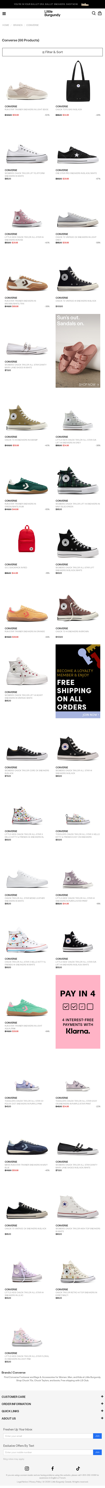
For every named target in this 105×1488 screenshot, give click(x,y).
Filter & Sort (52, 52)
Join (97, 1436)
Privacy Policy (35, 1482)
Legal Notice (22, 1482)
